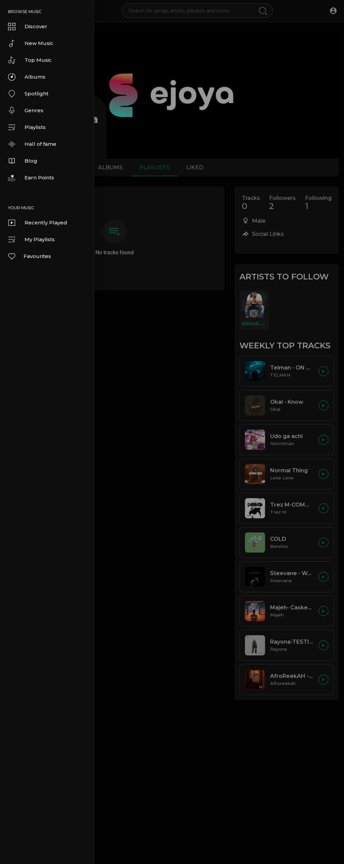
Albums (26, 77)
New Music (30, 43)
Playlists (27, 127)
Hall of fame (32, 144)
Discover (27, 26)
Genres (25, 110)
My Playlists (31, 239)
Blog (22, 161)
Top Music (30, 60)
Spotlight (28, 93)
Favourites (29, 256)
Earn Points (31, 177)
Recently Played (37, 222)
